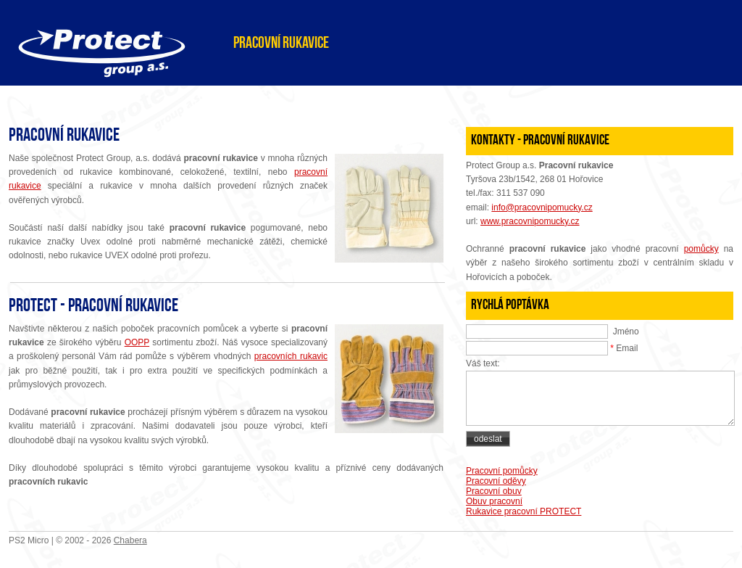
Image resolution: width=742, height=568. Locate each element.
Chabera (130, 540)
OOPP (137, 342)
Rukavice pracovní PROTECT (523, 511)
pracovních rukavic (291, 356)
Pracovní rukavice (281, 44)
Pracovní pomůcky (502, 471)
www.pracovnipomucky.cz (530, 221)
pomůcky (701, 249)
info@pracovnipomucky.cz (541, 207)
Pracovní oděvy (496, 481)
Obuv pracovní (494, 501)
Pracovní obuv (494, 491)
